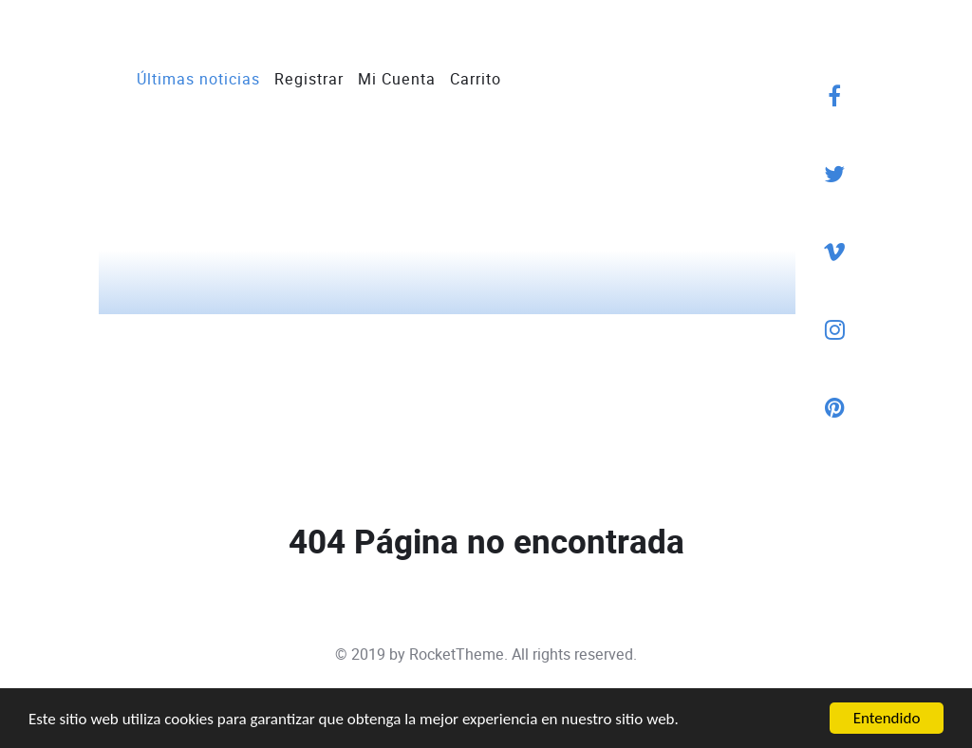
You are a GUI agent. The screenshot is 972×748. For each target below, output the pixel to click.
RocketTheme (456, 654)
